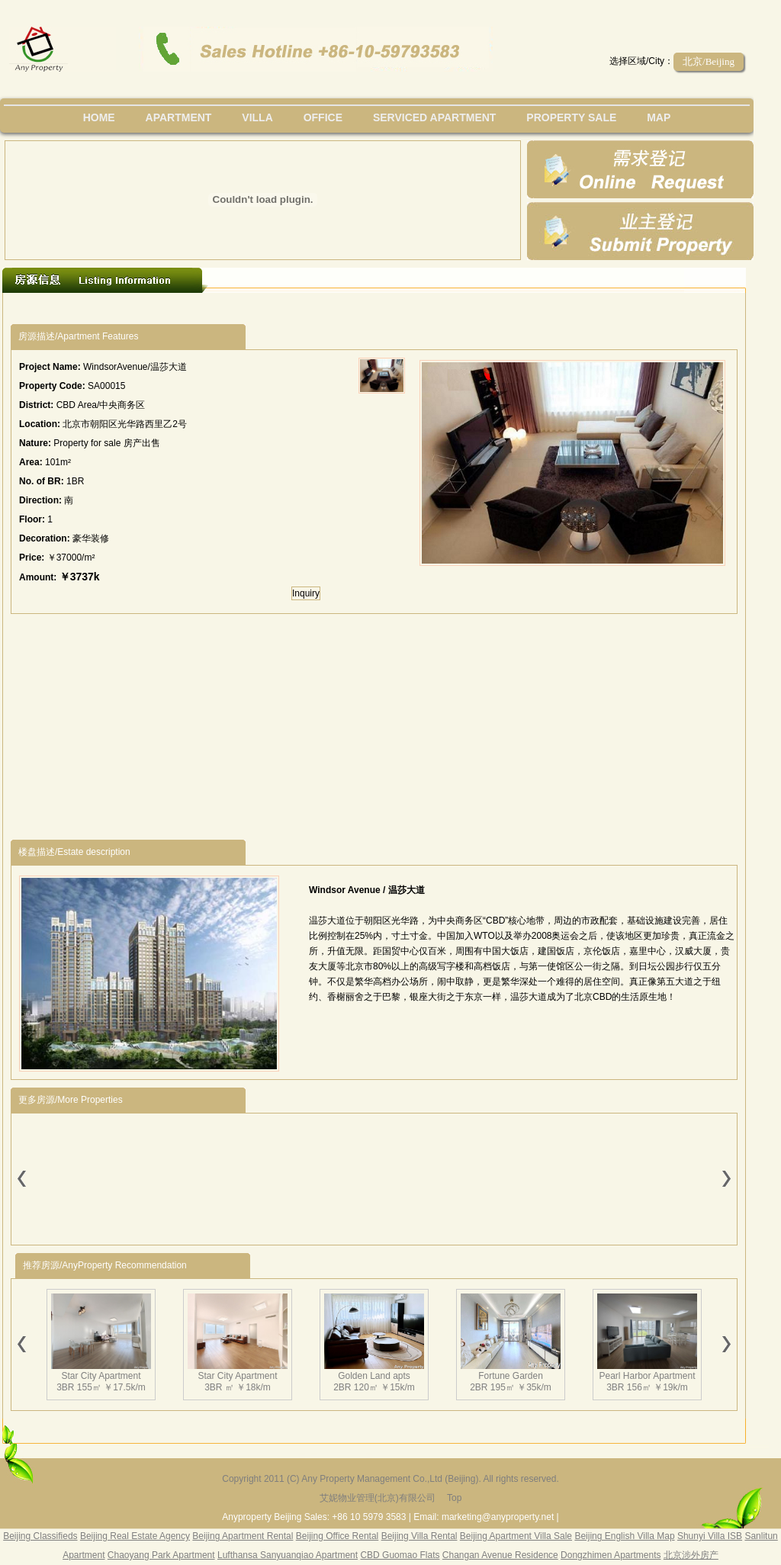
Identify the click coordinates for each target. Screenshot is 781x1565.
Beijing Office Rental (337, 1536)
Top (454, 1498)
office (323, 117)
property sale (571, 117)
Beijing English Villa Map (624, 1536)
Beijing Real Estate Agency (135, 1536)
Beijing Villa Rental (419, 1536)
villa (257, 117)
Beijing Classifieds (40, 1536)
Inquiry (306, 593)
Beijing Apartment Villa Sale (516, 1536)
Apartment (179, 117)
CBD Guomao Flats (399, 1555)
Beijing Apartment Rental (242, 1536)
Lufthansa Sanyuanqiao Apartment (287, 1555)
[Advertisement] (290, 308)
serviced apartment (435, 117)
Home (99, 117)
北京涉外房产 (691, 1555)
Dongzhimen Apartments (610, 1555)
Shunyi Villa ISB (709, 1536)
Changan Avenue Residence (500, 1555)
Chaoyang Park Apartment (161, 1555)
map (658, 117)
